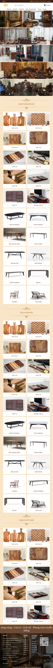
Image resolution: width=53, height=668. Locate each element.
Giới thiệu (15, 9)
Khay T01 (14, 205)
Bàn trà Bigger (38, 224)
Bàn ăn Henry (38, 244)
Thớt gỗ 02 (38, 128)
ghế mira (14, 302)
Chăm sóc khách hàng (30, 9)
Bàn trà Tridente (15, 224)
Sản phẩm (21, 9)
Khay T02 (38, 186)
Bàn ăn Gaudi (14, 263)
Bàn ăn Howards (14, 282)
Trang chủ (9, 9)
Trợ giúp (44, 9)
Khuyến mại (25, 640)
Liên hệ (48, 1)
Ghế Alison (38, 302)
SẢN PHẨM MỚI (26, 313)
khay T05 (14, 166)
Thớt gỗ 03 (15, 128)
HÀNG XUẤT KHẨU (26, 520)
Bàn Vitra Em (38, 263)
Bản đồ (24, 654)
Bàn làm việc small (14, 244)
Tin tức (39, 9)
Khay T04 (38, 166)
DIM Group (38, 667)
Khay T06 (38, 147)
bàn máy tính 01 (38, 205)
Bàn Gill (38, 282)
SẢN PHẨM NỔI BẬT (26, 104)
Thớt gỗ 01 (15, 147)
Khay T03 (14, 186)
